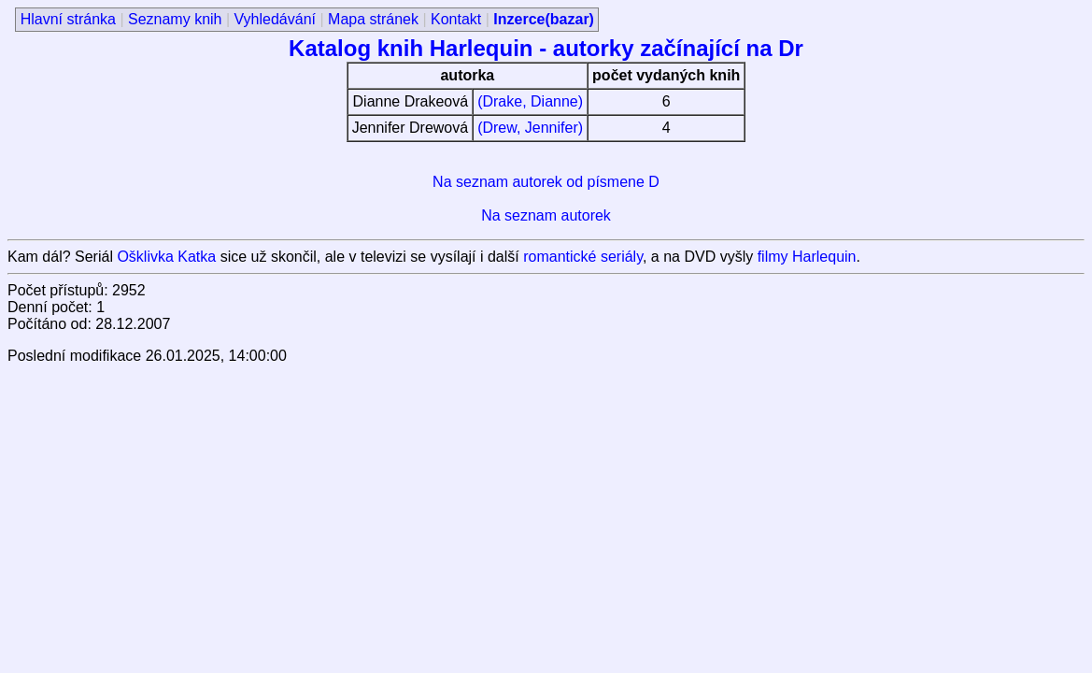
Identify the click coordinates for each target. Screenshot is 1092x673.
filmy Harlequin (807, 257)
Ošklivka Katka (166, 257)
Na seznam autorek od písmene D (546, 182)
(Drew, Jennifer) (530, 128)
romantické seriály (583, 257)
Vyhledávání (275, 19)
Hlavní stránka (68, 19)
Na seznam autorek (546, 215)
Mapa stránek (373, 19)
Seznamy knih (175, 19)
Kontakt (456, 19)
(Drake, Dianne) (530, 101)
